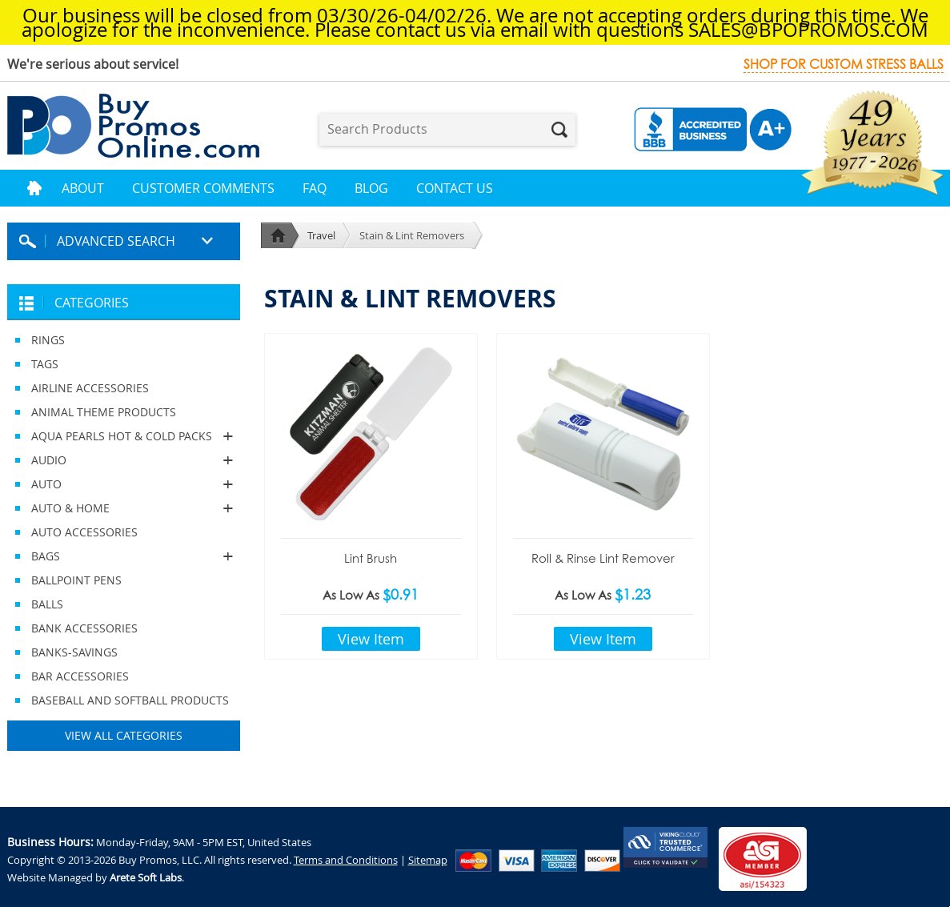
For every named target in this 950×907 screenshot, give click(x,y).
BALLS (47, 604)
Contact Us (454, 188)
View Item (371, 638)
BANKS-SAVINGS (74, 652)
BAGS (123, 556)
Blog (371, 188)
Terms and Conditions (346, 860)
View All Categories (123, 735)
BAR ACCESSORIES (80, 676)
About (83, 188)
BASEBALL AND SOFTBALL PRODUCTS (130, 700)
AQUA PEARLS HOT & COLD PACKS (123, 436)
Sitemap (427, 860)
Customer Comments (203, 188)
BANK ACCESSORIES (84, 628)
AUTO (123, 484)
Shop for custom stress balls (844, 64)
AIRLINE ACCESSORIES (90, 387)
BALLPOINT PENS (76, 580)
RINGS (48, 339)
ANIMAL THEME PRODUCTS (103, 411)
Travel (321, 235)
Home (34, 188)
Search (559, 130)
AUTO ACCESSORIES (84, 532)
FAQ (315, 188)
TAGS (44, 363)
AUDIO (123, 460)
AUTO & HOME (123, 508)
